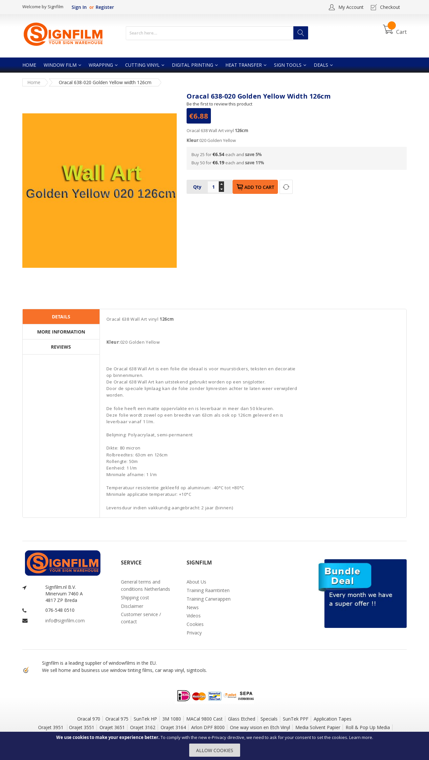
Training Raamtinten (208, 590)
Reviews (61, 347)
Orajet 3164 (173, 727)
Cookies (195, 624)
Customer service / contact (141, 618)
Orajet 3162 (142, 727)
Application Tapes (332, 719)
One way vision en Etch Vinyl (260, 727)
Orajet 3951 (51, 727)
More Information (61, 332)
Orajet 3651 (112, 727)
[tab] (61, 316)
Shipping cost (135, 597)
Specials (269, 719)
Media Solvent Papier (317, 727)
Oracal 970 (88, 719)
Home (33, 82)
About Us (196, 582)
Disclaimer (132, 606)
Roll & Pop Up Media (368, 727)
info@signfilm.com (65, 620)
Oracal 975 (116, 719)
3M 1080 (171, 719)
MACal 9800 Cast (204, 719)
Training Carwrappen (209, 599)
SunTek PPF (295, 719)
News (193, 607)
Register (105, 7)
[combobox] (217, 33)
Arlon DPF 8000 (208, 727)
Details (61, 316)
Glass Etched (241, 719)
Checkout (390, 7)
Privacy (194, 633)
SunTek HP (145, 719)
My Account (351, 7)
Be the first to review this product (219, 104)
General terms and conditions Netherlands (145, 585)
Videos (194, 615)
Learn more (360, 737)
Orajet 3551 (81, 727)
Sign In (79, 7)
